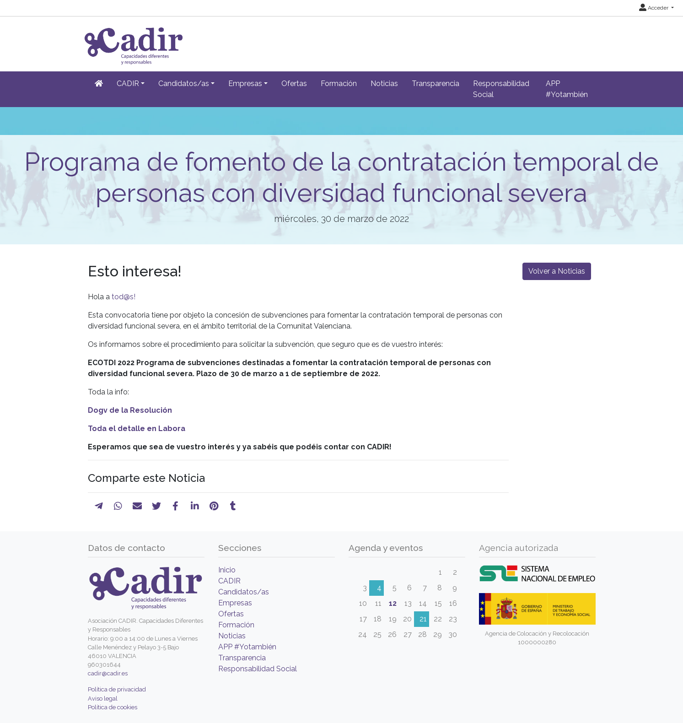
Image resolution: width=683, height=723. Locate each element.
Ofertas (294, 83)
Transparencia (435, 83)
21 (423, 619)
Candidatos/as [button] (183, 83)
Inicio (227, 570)
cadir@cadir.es (108, 673)
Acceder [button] (654, 8)
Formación (339, 83)
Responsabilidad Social (501, 89)
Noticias (384, 83)
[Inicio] (99, 83)
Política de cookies (112, 707)
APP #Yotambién (567, 89)
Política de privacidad (117, 689)
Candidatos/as (243, 592)
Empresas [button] (245, 83)
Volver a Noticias (556, 271)
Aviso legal (103, 698)
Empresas (235, 603)
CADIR (229, 581)
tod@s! (123, 296)
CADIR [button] (128, 83)
